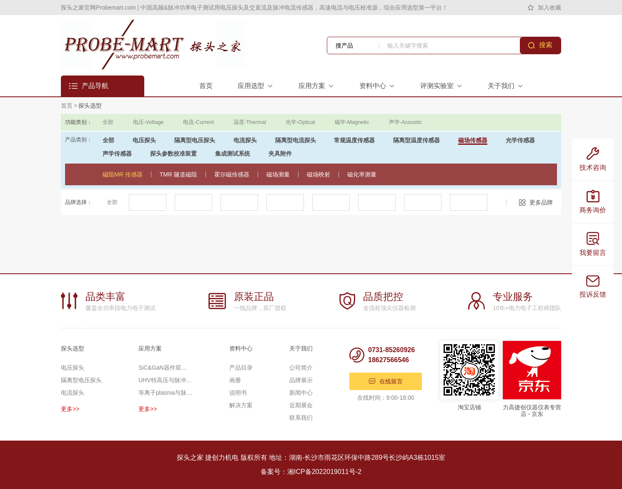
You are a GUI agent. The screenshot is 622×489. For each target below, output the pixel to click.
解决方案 (241, 405)
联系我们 (301, 417)
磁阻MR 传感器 (123, 174)
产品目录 (241, 367)
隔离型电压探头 (194, 140)
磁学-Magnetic (352, 122)
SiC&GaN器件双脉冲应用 (165, 367)
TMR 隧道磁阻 (178, 174)
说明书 (238, 392)
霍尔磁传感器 (231, 174)
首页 (67, 105)
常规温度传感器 (354, 140)
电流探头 (245, 140)
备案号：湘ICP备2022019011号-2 (311, 471)
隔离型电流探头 (295, 140)
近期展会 (301, 405)
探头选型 (90, 105)
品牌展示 (301, 380)
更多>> (70, 409)
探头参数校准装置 (173, 153)
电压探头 (144, 140)
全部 (108, 122)
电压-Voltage (148, 122)
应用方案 (150, 348)
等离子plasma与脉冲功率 (165, 392)
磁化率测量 (361, 174)
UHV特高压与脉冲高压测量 (165, 380)
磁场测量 (278, 174)
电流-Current (198, 122)
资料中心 (241, 348)
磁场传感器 (472, 140)
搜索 (545, 44)
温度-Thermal (249, 122)
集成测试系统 (232, 153)
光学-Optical (300, 122)
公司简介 (301, 367)
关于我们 (301, 348)
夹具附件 (280, 153)
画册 (235, 380)
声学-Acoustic (405, 122)
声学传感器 (117, 153)
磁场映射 (318, 174)
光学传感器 (520, 140)
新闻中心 (301, 392)
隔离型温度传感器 (416, 140)
